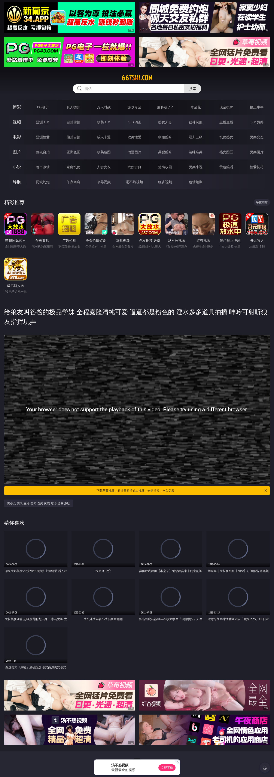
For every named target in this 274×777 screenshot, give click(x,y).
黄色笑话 (226, 167)
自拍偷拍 (73, 122)
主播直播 (226, 122)
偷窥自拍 (43, 152)
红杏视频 (165, 182)
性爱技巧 (257, 167)
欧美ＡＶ (104, 122)
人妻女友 (104, 167)
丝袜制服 (196, 122)
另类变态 (257, 137)
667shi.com (137, 78)
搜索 (192, 88)
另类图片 (257, 152)
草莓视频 (104, 182)
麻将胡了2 (165, 107)
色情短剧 (196, 182)
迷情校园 (165, 167)
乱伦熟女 (226, 137)
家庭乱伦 (73, 167)
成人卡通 (104, 137)
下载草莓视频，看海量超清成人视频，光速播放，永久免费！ (182, 490)
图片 (17, 152)
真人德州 (73, 107)
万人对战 (104, 107)
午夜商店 (73, 182)
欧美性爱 (134, 137)
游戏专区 (134, 107)
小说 (17, 167)
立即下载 (167, 767)
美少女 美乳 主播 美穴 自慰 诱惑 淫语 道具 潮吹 (38, 503)
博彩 (17, 107)
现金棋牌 (226, 107)
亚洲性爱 (43, 137)
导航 (17, 182)
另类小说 (196, 167)
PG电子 (42, 107)
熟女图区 (226, 152)
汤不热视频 (134, 182)
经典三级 (196, 137)
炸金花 (196, 107)
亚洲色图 (73, 152)
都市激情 (43, 167)
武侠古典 (134, 167)
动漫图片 (134, 152)
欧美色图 (104, 152)
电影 (17, 137)
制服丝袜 (165, 137)
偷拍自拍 (73, 137)
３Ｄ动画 (134, 122)
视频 (17, 122)
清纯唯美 (196, 152)
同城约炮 (43, 182)
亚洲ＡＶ (43, 122)
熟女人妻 (165, 122)
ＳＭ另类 (257, 122)
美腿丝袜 (165, 152)
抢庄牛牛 (257, 107)
